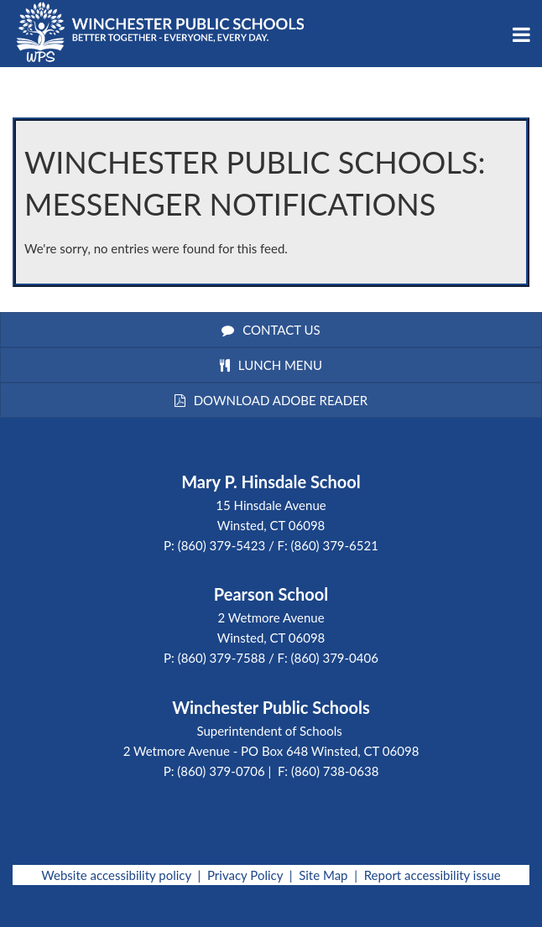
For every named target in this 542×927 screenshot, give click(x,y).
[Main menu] (521, 33)
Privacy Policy (245, 875)
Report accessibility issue (432, 875)
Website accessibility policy (116, 875)
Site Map (323, 875)
